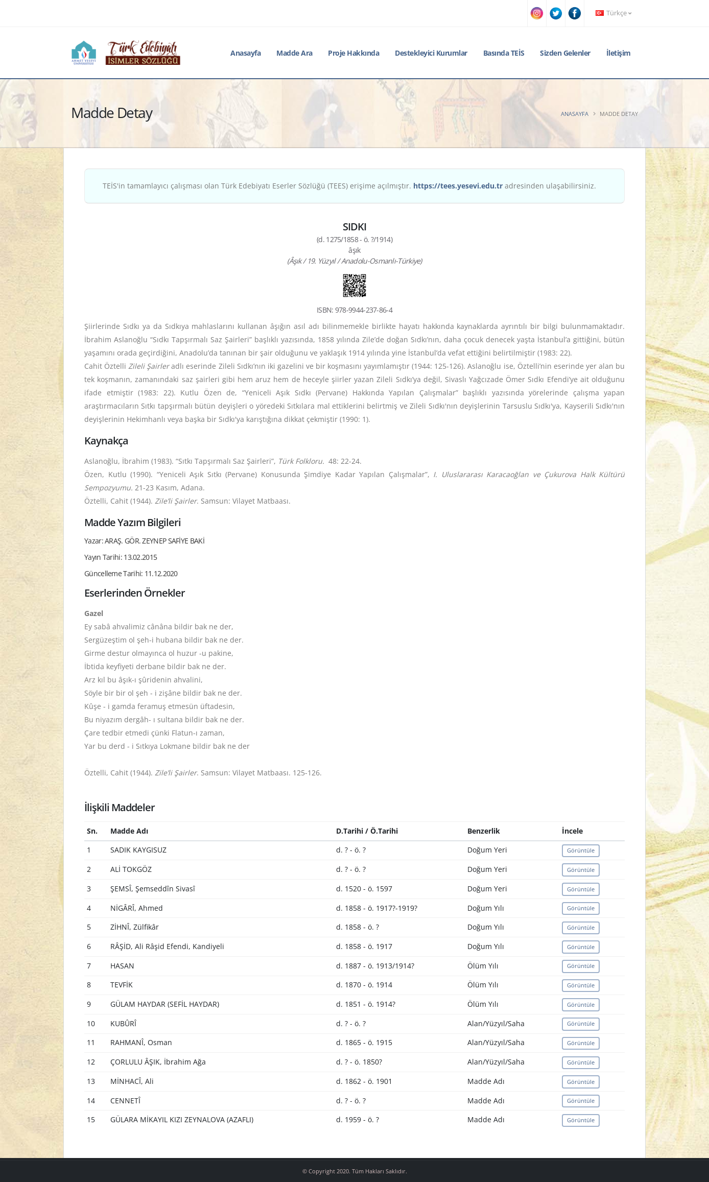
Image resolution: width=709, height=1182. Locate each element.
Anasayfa (245, 53)
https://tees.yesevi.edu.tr (458, 186)
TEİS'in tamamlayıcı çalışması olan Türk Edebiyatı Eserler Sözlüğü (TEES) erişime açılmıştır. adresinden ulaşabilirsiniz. (349, 186)
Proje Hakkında (353, 53)
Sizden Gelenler (565, 53)
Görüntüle (581, 850)
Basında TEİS (504, 53)
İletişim (618, 53)
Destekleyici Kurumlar (431, 53)
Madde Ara (294, 53)
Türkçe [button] (613, 13)
